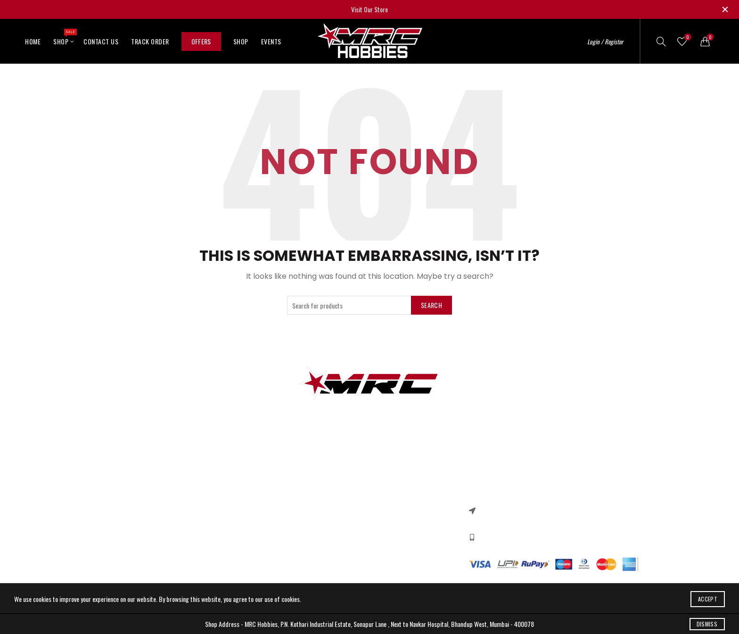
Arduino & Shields (123, 514)
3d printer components (129, 487)
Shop (63, 37)
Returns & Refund (307, 500)
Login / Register (605, 41)
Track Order (150, 41)
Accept (707, 599)
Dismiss (707, 624)
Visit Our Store (369, 9)
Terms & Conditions (309, 514)
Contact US (207, 487)
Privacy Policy (301, 487)
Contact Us (100, 41)
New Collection (394, 500)
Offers (201, 41)
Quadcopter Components (132, 555)
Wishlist (686, 37)
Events (271, 41)
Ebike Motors (117, 541)
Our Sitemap (208, 514)
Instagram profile (398, 487)
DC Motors (114, 528)
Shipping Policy (303, 528)
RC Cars (111, 500)
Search (431, 305)
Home (33, 41)
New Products (210, 500)
